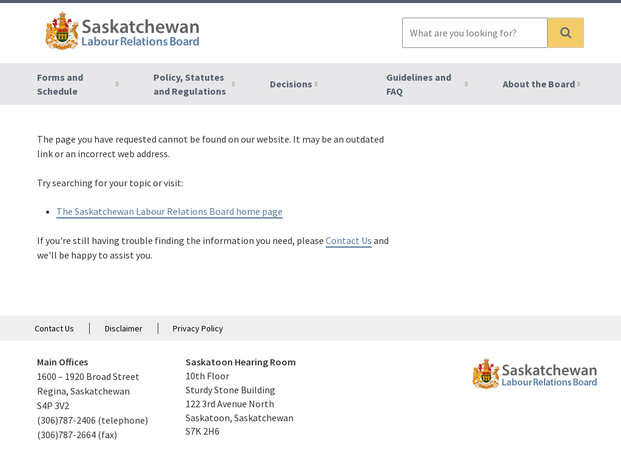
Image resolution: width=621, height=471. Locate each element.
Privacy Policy (198, 328)
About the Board (539, 84)
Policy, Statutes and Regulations (189, 84)
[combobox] (475, 32)
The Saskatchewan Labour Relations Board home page (169, 211)
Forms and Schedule (60, 84)
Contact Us (349, 240)
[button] (566, 33)
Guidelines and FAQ (418, 84)
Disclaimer (124, 328)
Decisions (291, 84)
